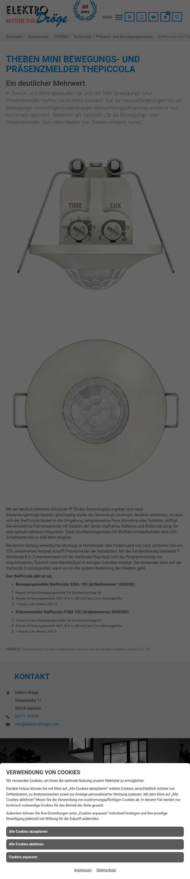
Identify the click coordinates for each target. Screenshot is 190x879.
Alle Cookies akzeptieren (28, 832)
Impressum (83, 870)
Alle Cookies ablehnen (26, 844)
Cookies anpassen (23, 857)
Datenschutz (106, 870)
